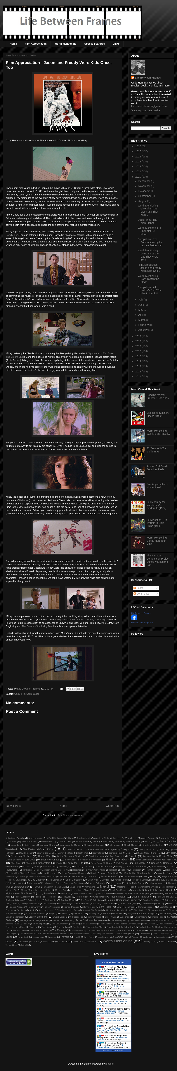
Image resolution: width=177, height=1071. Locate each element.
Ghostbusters (12, 866)
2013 (138, 366)
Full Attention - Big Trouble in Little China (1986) (157, 523)
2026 (138, 146)
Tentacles (68, 920)
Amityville (132, 838)
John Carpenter (74, 879)
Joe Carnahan (55, 880)
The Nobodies (93, 930)
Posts (138, 587)
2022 (138, 166)
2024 (138, 156)
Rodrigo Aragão (16, 907)
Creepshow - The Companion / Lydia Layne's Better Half (150, 242)
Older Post (112, 805)
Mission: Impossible (40, 890)
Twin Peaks (89, 937)
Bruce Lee (16, 845)
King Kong (34, 883)
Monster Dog (61, 890)
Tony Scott (23, 937)
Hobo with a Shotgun (18, 873)
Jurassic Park (120, 880)
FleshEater (16, 863)
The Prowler (109, 930)
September (145, 196)
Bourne (118, 841)
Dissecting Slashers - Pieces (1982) (159, 414)
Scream (9, 910)
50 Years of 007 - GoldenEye (156, 450)
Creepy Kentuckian (147, 849)
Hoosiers (35, 873)
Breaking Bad (150, 842)
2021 (138, 171)
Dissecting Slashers (21, 856)
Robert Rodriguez (128, 903)
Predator (53, 896)
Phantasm (119, 893)
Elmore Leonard (13, 859)
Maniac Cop (75, 887)
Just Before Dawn (139, 880)
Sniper (52, 913)
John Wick (93, 880)
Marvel (104, 886)
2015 (138, 356)
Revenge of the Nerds (30, 904)
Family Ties (12, 235)
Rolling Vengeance (52, 907)
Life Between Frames (148, 77)
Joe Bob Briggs (34, 879)
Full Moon (139, 863)
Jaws (144, 876)
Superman (124, 917)
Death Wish (83, 853)
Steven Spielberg (38, 916)
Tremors (64, 936)
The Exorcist (106, 923)
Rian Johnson (49, 904)
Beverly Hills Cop (48, 842)
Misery (24, 890)
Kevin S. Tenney (169, 880)
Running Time (89, 907)
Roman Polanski (71, 907)
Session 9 (21, 910)
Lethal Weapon (155, 883)
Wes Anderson (162, 937)
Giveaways (64, 866)
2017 (138, 346)
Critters (162, 849)
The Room (169, 930)
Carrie (77, 845)
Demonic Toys (115, 853)
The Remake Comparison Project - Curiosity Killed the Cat (159, 560)
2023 (138, 161)
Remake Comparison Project (122, 900)
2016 (138, 351)
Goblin (77, 867)
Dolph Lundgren (97, 856)
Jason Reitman (131, 876)
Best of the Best (29, 841)
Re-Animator (51, 900)
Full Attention (122, 863)
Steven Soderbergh (15, 917)
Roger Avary (34, 907)
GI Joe (36, 867)
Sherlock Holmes (46, 910)
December (144, 181)
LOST (37, 887)
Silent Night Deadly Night (117, 910)
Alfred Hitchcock (55, 838)
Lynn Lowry (48, 887)
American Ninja (101, 838)
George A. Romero (161, 863)
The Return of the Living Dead (38, 626)
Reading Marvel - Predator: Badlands (158, 396)
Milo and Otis (11, 890)
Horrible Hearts (50, 873)
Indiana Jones (146, 873)
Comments (141, 593)
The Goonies (149, 924)
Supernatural (141, 917)
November (144, 186)
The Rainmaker (155, 930)
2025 (138, 151)
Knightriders (49, 883)
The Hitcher (47, 927)
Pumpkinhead (98, 896)
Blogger (109, 1063)
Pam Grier (49, 893)
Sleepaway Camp (156, 910)
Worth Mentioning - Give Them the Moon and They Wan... (148, 210)
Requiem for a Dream (152, 900)
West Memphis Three (29, 941)
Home (13, 43)
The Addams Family (138, 920)
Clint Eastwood (30, 849)
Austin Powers (148, 838)
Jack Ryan (92, 877)
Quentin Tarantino (141, 896)
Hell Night (112, 870)
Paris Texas (65, 894)
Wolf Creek (77, 941)
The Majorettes (19, 930)
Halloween (11, 869)
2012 (138, 371)
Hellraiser (24, 500)
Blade (95, 841)
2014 (138, 361)
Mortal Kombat (100, 890)
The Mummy (58, 930)
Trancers (52, 937)
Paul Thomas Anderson (84, 894)
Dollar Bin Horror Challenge (70, 856)
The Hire (33, 927)
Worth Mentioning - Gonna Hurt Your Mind (157, 540)
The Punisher (124, 930)
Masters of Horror (125, 887)
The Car (26, 924)
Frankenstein (43, 863)
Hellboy (124, 870)
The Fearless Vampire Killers (128, 924)
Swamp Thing (157, 917)
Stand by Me (94, 914)
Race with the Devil (165, 897)
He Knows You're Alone (95, 870)
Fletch (29, 863)
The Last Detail (145, 927)
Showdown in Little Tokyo (68, 910)
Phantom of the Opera (138, 893)
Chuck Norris (130, 845)
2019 (138, 336)
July (141, 299)
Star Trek (107, 914)
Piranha (157, 893)
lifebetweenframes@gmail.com (149, 106)
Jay (154, 876)
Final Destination (144, 859)
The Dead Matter (89, 924)
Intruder (22, 877)
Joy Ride (106, 880)
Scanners (129, 907)
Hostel (93, 873)
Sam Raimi (105, 906)
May (141, 309)
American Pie (118, 838)
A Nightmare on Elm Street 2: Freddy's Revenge (80, 619)
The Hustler (78, 927)
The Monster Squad (38, 930)
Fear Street (70, 859)
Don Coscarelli (117, 856)
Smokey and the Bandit (36, 914)
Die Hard (157, 853)
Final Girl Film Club (166, 859)
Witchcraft (61, 941)
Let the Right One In (134, 883)
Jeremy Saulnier (16, 880)
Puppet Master (118, 896)
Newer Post (13, 805)
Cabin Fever (30, 845)
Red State (85, 900)
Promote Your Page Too (142, 623)
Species (63, 914)
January (143, 329)
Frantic (59, 863)
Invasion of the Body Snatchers (42, 877)
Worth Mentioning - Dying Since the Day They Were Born (148, 255)
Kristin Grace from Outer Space (71, 883)
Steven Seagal (167, 913)
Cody (17, 693)
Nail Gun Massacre (120, 890)
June (141, 304)
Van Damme (116, 936)
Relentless (98, 900)
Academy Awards (36, 838)
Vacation (102, 937)
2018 (138, 341)
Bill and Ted (65, 841)
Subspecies (77, 917)
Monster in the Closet (79, 890)
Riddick (96, 904)
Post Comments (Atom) (70, 815)
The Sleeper (11, 934)
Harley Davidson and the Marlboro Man (53, 870)
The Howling (63, 927)
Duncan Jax (149, 856)
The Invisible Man (94, 927)
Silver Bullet (139, 910)
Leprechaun (115, 883)
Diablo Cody (143, 853)
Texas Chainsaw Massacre (90, 920)
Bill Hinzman (81, 841)
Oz (39, 894)
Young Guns (11, 945)
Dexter (129, 853)
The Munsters (77, 930)
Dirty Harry (171, 852)
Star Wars (119, 913)
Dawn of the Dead (45, 853)
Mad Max (61, 887)
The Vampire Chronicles (103, 934)
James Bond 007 (109, 876)
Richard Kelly (64, 904)
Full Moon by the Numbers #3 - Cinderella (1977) (156, 505)
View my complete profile (145, 110)
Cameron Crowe (47, 845)
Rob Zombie (109, 903)
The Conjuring (40, 923)
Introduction (10, 877)
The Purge (139, 930)
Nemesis (137, 890)
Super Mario (110, 917)
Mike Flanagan (168, 887)
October (143, 191)
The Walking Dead (125, 933)
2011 (138, 376)
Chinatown (115, 845)
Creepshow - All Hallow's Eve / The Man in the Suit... (150, 290)
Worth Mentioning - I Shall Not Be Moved (149, 231)
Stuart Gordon (60, 917)
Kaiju (153, 879)
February (143, 324)
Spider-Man (77, 913)
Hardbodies (27, 870)
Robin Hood (147, 904)
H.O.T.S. (170, 867)
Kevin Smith (16, 883)
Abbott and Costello (15, 838)
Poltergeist (39, 896)
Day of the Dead (65, 853)
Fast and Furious (50, 859)
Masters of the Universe (148, 887)
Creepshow (127, 849)
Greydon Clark (105, 866)
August (142, 201)
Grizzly (119, 867)
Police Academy (22, 896)
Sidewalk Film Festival (92, 910)
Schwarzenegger (146, 907)
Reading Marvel (68, 900)
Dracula (133, 856)
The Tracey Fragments (79, 934)
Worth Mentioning (66, 43)
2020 (138, 176)
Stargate (131, 914)
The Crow (74, 924)
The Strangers (26, 933)
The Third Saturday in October (51, 933)
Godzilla (88, 866)
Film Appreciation (36, 43)
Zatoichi (24, 945)
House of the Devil (109, 873)
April (141, 314)
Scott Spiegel (166, 907)
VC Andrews (134, 937)
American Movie (84, 838)
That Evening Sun (118, 920)
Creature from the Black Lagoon (101, 849)
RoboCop (159, 903)
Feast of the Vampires (90, 859)
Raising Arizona (34, 900)
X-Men (162, 941)
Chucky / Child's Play (152, 845)
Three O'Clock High (160, 934)
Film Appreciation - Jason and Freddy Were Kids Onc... (149, 267)
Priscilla (67, 896)
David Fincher (25, 853)
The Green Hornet (166, 924)
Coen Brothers (74, 849)
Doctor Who (44, 856)
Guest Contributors (136, 866)
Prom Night (82, 896)
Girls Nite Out (49, 867)
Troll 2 (77, 937)
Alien (70, 838)
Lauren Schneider (96, 883)
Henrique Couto (153, 870)
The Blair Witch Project (160, 920)
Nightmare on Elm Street (19, 893)
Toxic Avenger (38, 937)
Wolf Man (92, 941)
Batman (12, 841)
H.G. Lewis (157, 866)
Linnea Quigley (21, 886)
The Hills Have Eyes (15, 927)
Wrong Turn (149, 941)
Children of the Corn (94, 845)
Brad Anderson (133, 841)
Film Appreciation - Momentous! (157, 486)
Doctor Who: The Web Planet (147, 221)
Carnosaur (65, 845)
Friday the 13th (74, 863)
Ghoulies (26, 867)
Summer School (94, 917)
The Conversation (59, 924)
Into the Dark (165, 873)
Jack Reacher (77, 876)
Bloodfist (107, 841)
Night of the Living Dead (158, 890)
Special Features (94, 43)
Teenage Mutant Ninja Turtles (34, 920)
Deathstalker (98, 853)
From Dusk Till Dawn (101, 863)
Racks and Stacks (14, 900)
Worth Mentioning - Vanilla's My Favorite (158, 432)
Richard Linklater (81, 903)
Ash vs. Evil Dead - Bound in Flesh (157, 468)
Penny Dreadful (104, 894)
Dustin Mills (165, 856)
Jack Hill (63, 876)
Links (116, 43)
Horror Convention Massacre (74, 873)
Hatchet (77, 870)
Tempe (55, 920)
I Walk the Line (129, 873)
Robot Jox (172, 904)
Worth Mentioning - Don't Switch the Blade (148, 279)
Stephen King (145, 913)
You (172, 941)
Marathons (90, 887)
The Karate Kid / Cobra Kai (120, 927)
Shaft (31, 910)
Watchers (147, 937)
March (142, 319)
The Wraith (144, 934)
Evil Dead (30, 859)
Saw (119, 907)
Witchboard (48, 942)
